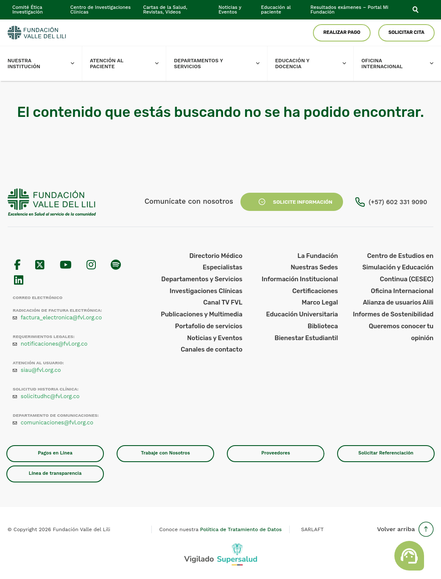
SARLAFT (312, 529)
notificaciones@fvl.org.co (54, 344)
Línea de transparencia (55, 473)
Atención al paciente (128, 63)
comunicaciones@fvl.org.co (57, 422)
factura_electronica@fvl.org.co (61, 317)
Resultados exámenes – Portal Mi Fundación (349, 10)
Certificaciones (315, 291)
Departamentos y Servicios (220, 63)
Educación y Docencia (314, 63)
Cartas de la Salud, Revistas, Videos (165, 10)
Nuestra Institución (45, 63)
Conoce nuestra (220, 529)
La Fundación (318, 256)
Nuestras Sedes (314, 267)
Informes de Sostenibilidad (393, 314)
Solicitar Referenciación (385, 453)
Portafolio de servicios (209, 326)
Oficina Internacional (401, 63)
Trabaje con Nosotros (165, 453)
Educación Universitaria (302, 314)
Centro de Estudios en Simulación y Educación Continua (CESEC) (398, 267)
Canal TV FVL (222, 302)
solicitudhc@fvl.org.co (50, 396)
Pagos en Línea (55, 453)
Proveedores (275, 453)
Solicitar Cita (406, 32)
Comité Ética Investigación (27, 10)
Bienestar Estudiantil (306, 338)
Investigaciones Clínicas (206, 291)
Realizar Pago (342, 32)
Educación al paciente (275, 10)
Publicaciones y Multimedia (201, 314)
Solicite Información (291, 202)
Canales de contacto (212, 349)
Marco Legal (319, 302)
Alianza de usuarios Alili (398, 302)
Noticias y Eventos (229, 10)
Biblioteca (323, 326)
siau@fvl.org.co (41, 370)
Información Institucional (300, 279)
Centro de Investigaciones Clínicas (100, 10)
